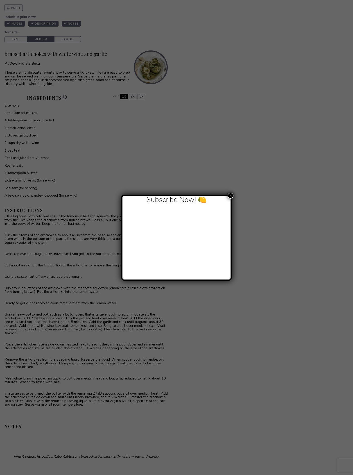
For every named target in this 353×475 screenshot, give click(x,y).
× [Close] (230, 196)
